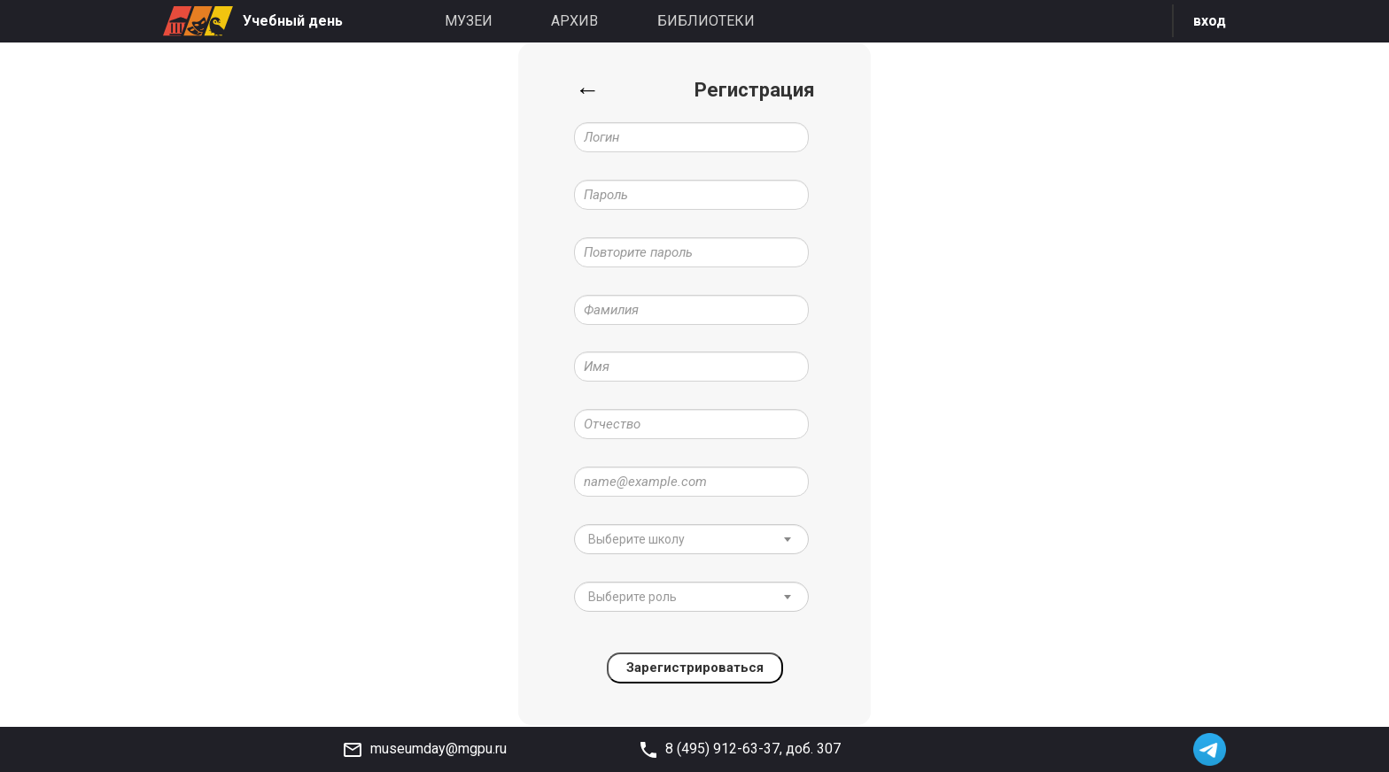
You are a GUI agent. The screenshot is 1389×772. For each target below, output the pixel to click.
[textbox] (679, 540)
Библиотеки (706, 20)
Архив (574, 20)
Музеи (469, 20)
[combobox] (691, 540)
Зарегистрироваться (695, 669)
